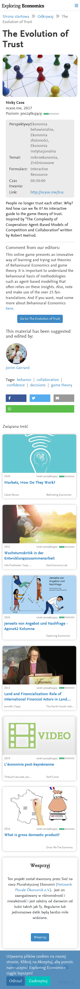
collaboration (48, 380)
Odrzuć (15, 981)
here (9, 309)
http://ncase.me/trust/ (49, 192)
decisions (38, 385)
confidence (16, 385)
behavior (24, 380)
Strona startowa (16, 17)
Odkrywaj (46, 17)
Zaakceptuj (38, 981)
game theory (61, 385)
